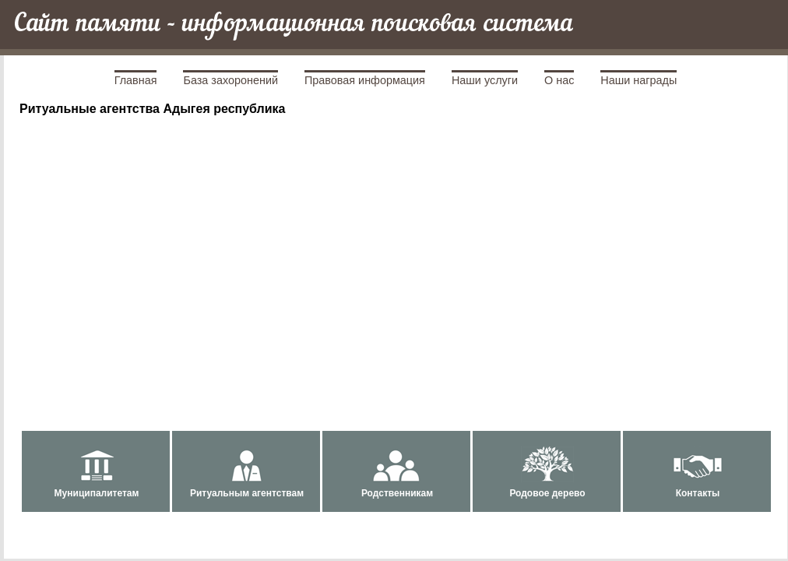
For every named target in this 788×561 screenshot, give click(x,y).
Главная (135, 80)
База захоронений (230, 80)
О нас (559, 80)
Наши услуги (485, 80)
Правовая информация (364, 80)
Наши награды (638, 80)
